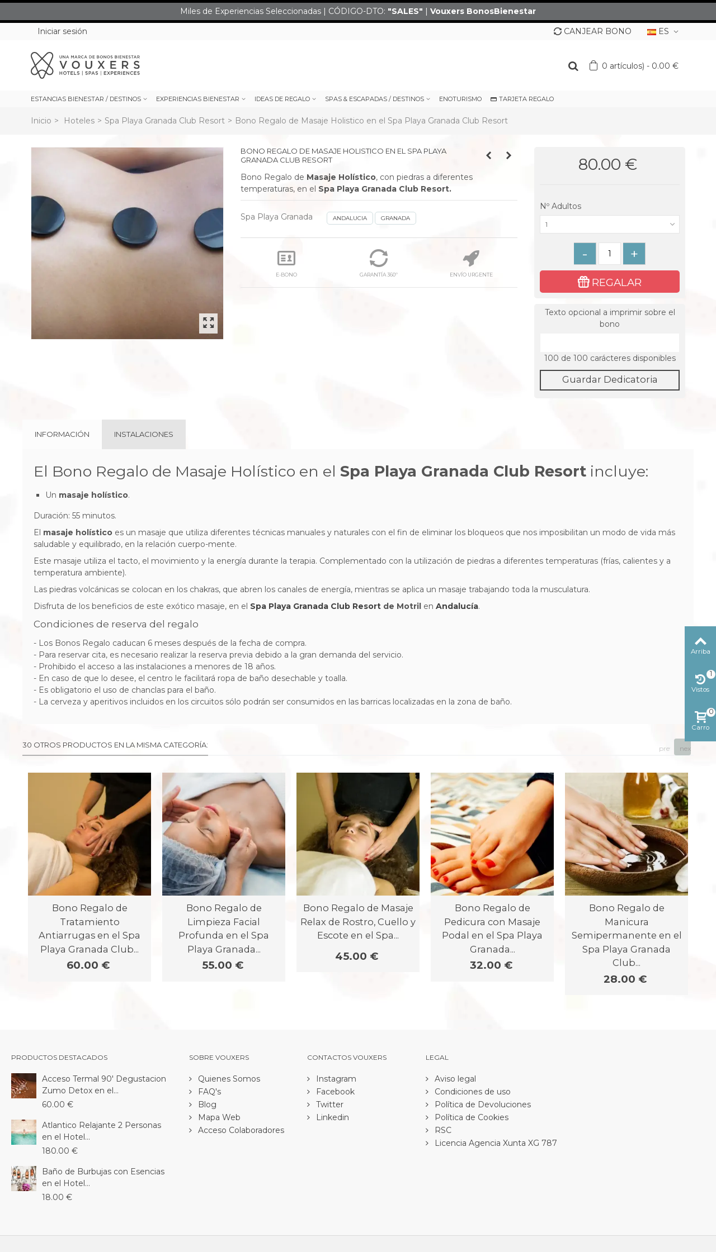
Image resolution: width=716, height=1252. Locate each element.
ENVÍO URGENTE (471, 263)
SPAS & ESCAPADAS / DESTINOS (374, 99)
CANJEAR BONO (593, 31)
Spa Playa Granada (277, 217)
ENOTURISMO (460, 99)
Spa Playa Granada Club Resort (165, 121)
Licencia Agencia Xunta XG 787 (494, 1143)
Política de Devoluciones (481, 1104)
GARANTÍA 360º (379, 263)
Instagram (335, 1079)
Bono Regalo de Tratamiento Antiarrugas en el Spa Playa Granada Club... (89, 928)
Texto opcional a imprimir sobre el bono (610, 318)
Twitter (328, 1104)
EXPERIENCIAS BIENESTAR (197, 99)
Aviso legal (454, 1079)
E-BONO (286, 263)
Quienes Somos (228, 1079)
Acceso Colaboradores (240, 1130)
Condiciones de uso (471, 1092)
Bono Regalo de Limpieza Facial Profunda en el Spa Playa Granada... (223, 928)
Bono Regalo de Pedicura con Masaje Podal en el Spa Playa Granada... (492, 928)
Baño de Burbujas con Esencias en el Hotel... (103, 1177)
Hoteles (79, 121)
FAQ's (208, 1092)
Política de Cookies (470, 1117)
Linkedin (331, 1117)
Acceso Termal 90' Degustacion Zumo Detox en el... (104, 1085)
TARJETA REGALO (522, 99)
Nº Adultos (561, 206)
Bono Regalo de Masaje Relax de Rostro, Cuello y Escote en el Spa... (358, 921)
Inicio (41, 121)
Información (62, 434)
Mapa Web (218, 1117)
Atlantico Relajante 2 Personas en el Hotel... (101, 1131)
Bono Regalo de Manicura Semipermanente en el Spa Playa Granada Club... (627, 935)
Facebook (334, 1092)
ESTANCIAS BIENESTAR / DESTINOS (86, 99)
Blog (206, 1104)
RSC (441, 1130)
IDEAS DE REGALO (282, 99)
